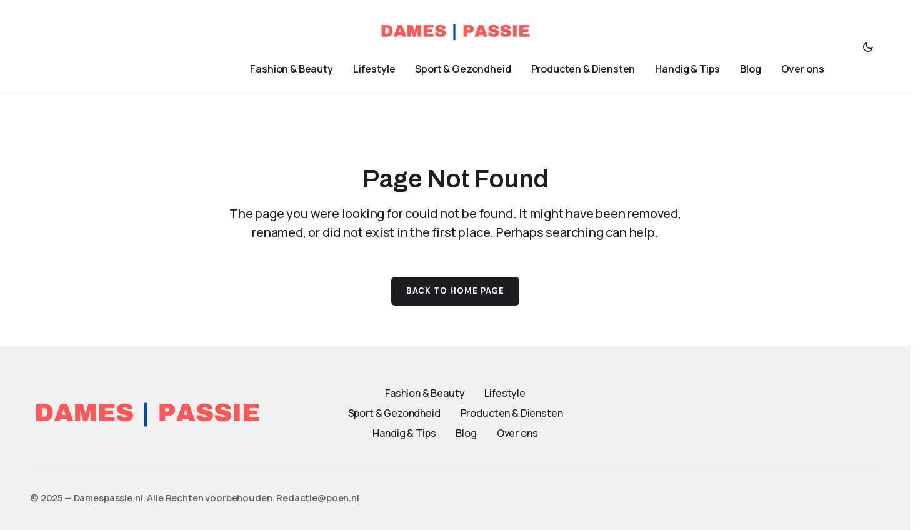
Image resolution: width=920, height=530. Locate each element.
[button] (868, 46)
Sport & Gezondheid (394, 413)
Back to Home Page (455, 291)
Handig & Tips (404, 433)
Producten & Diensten (512, 413)
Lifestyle (505, 393)
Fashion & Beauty (424, 393)
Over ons (517, 433)
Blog (466, 433)
